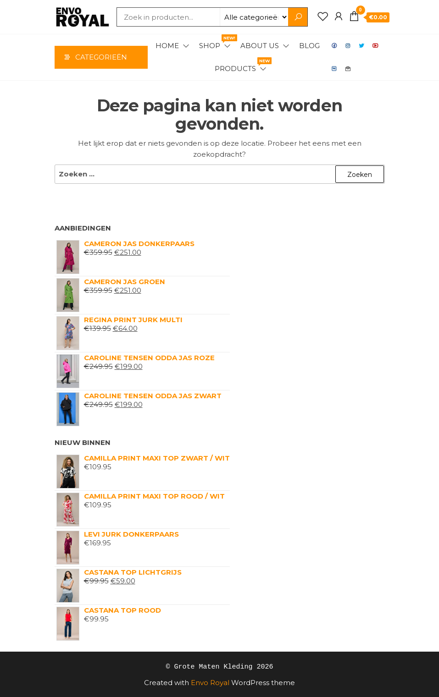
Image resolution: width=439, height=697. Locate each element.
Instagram (348, 45)
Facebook (334, 45)
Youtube (376, 45)
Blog (309, 45)
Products (241, 65)
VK (334, 68)
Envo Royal (210, 682)
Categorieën (101, 57)
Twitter (362, 45)
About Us (259, 45)
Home (167, 45)
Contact (348, 68)
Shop (215, 42)
